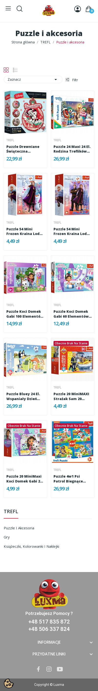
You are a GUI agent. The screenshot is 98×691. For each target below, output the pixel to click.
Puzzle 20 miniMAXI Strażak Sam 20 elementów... (71, 396)
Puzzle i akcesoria (19, 527)
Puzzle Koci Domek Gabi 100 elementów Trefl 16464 (25, 314)
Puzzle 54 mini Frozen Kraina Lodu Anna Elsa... (71, 231)
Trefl (10, 140)
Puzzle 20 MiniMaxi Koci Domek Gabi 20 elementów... (24, 478)
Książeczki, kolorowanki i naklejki (31, 546)
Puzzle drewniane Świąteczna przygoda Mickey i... (24, 149)
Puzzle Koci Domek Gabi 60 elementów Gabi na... (71, 314)
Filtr (74, 80)
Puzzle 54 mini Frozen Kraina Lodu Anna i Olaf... (24, 231)
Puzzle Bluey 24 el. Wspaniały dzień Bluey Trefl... (23, 396)
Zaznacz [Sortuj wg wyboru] (33, 79)
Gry (7, 537)
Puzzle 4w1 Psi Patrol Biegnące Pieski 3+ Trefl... (68, 478)
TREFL (11, 512)
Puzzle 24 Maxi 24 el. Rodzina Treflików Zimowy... (72, 149)
